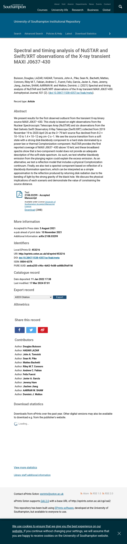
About (57, 4)
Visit (63, 4)
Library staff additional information (32, 475)
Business (93, 10)
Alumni (70, 4)
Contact (107, 4)
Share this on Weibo (43, 330)
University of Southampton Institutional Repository (47, 21)
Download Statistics (85, 33)
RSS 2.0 (109, 493)
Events (99, 4)
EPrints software (64, 508)
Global (106, 10)
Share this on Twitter (31, 330)
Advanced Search (33, 33)
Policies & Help (54, 33)
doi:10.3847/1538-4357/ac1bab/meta (70, 92)
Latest (68, 33)
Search (17, 33)
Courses (42, 10)
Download (30, 210)
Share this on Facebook (20, 330)
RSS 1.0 (97, 493)
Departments (81, 4)
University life (59, 10)
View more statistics (25, 467)
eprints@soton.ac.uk (52, 493)
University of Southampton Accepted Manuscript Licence (40, 204)
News (91, 4)
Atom (86, 493)
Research (77, 10)
